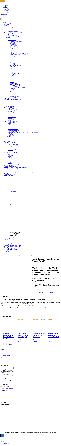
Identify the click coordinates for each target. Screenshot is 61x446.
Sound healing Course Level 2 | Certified (13, 246)
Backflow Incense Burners (15, 95)
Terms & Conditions (7, 360)
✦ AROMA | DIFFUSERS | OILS (11, 107)
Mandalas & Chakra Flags (13, 144)
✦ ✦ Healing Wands (11, 68)
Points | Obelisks (13, 66)
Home (1, 255)
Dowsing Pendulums (12, 117)
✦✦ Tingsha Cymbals (9, 175)
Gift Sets (9, 30)
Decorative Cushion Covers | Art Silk (15, 164)
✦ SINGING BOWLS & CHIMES (12, 125)
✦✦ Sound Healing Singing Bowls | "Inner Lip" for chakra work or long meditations (21, 172)
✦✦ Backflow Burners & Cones (14, 94)
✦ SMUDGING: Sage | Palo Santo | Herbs (13, 99)
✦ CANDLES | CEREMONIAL (11, 121)
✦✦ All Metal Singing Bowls (11, 166)
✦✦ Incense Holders (12, 97)
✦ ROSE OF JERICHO (9, 106)
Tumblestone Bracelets (14, 47)
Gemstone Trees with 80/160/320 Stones (17, 57)
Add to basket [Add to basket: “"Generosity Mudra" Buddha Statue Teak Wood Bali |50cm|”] (10, 344)
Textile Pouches (11, 160)
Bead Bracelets (13, 44)
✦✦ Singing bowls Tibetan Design (12, 168)
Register (6, 8)
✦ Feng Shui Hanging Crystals (11, 140)
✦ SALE (7, 26)
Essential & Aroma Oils (12, 109)
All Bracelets (12, 43)
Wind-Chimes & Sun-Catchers (13, 145)
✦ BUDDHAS (8, 136)
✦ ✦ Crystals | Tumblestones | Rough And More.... (17, 54)
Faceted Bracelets (13, 45)
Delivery (4, 6)
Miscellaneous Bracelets (14, 48)
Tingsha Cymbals (11, 135)
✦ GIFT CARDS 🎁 (7, 23)
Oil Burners (10, 111)
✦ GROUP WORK (6, 247)
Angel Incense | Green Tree (15, 76)
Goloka (11, 81)
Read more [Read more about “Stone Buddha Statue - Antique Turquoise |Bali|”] (20, 341)
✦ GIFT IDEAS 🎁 (9, 27)
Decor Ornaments (11, 155)
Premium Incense (13, 86)
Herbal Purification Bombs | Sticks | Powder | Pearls (17, 102)
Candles (9, 123)
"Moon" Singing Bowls (12, 131)
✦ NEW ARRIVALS (9, 25)
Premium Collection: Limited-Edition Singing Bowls (18, 128)
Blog (4, 252)
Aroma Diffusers (11, 108)
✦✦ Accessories (8, 173)
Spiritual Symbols (11, 146)
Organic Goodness (13, 83)
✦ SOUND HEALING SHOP (8, 165)
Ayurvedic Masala (13, 77)
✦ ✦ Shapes (10, 62)
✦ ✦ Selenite (10, 72)
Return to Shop (10, 441)
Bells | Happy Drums (12, 134)
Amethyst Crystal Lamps (12, 35)
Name (1, 367)
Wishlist (6, 11)
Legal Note (5, 363)
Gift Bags (9, 162)
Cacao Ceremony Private (10, 243)
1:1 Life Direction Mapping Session (12, 240)
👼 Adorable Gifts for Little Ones (14, 31)
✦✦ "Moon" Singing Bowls (10, 171)
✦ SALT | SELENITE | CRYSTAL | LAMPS (13, 32)
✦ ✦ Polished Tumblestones (13, 69)
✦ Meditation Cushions (9, 137)
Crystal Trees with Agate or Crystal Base (18, 58)
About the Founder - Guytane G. (11, 239)
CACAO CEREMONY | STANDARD (12, 248)
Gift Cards (10, 28)
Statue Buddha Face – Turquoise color (8, 314)
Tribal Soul (12, 91)
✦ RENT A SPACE (6, 250)
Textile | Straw (8, 159)
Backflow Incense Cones (14, 96)
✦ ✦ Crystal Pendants (12, 40)
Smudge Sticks (10, 101)
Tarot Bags (10, 116)
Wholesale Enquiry (6, 355)
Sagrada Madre (13, 89)
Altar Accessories (11, 120)
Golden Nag (12, 82)
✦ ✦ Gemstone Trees (12, 55)
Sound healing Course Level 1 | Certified (13, 245)
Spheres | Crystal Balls (14, 67)
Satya (11, 90)
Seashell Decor (10, 157)
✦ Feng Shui (7, 141)
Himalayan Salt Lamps (12, 33)
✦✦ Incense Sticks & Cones (13, 74)
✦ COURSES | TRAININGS (8, 244)
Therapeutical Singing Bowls (13, 130)
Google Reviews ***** (7, 5)
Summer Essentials (11, 158)
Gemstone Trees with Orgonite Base (17, 60)
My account (7, 9)
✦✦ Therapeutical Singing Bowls (11, 169)
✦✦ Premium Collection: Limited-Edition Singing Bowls (16, 167)
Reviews (4, 354)
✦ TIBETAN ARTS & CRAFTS (11, 147)
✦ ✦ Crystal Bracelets (12, 42)
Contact (4, 351)
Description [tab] (5, 293)
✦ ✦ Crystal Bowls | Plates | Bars (14, 52)
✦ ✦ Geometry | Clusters (12, 61)
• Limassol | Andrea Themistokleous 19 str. (8, 397)
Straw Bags (10, 163)
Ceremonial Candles (11, 122)
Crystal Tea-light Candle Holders (14, 36)
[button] (3, 3)
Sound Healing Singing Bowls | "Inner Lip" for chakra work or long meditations (23, 132)
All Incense (12, 75)
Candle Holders (11, 124)
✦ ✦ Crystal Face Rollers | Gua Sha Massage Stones (18, 53)
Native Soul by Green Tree (15, 84)
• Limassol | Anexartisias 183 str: (6, 388)
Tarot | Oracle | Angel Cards (13, 114)
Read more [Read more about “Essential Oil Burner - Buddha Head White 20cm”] (35, 341)
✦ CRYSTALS (8, 37)
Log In (6, 10)
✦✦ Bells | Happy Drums (10, 174)
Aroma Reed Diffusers (12, 112)
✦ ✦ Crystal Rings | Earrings (13, 38)
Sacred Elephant (13, 88)
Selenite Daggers (11, 119)
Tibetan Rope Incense (14, 92)
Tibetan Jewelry (11, 150)
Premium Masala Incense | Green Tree (17, 87)
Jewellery (9, 153)
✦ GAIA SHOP (6, 24)
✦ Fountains (7, 139)
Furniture (9, 156)
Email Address (3, 370)
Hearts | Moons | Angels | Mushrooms (17, 65)
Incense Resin (10, 103)
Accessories (10, 133)
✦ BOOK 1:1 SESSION (7, 238)
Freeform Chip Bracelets (14, 46)
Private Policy (5, 359)
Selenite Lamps (11, 34)
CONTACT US (6, 251)
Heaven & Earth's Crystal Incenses (16, 79)
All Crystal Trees (13, 56)
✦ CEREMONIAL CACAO (10, 98)
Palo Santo (10, 100)
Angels (9, 143)
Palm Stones (12, 64)
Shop (5, 255)
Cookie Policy (5, 362)
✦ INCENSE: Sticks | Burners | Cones (12, 73)
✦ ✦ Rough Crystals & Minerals (14, 71)
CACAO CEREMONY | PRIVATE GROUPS (14, 249)
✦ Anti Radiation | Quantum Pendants (15, 41)
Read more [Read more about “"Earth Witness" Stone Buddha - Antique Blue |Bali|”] (50, 341)
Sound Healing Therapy (9, 241)
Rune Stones (10, 118)
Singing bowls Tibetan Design (13, 129)
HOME (4, 22)
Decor (9, 154)
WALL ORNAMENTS (12, 151)
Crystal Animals (13, 63)
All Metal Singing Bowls (12, 126)
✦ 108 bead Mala (11, 51)
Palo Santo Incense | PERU (15, 85)
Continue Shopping (35, 292)
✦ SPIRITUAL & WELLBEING (11, 142)
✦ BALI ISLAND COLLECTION (11, 152)
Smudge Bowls (10, 105)
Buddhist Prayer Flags (12, 148)
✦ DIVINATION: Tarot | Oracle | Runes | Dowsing (15, 113)
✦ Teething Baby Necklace (13, 49)
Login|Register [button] (6, 7)
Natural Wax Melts (11, 110)
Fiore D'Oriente (13, 78)
